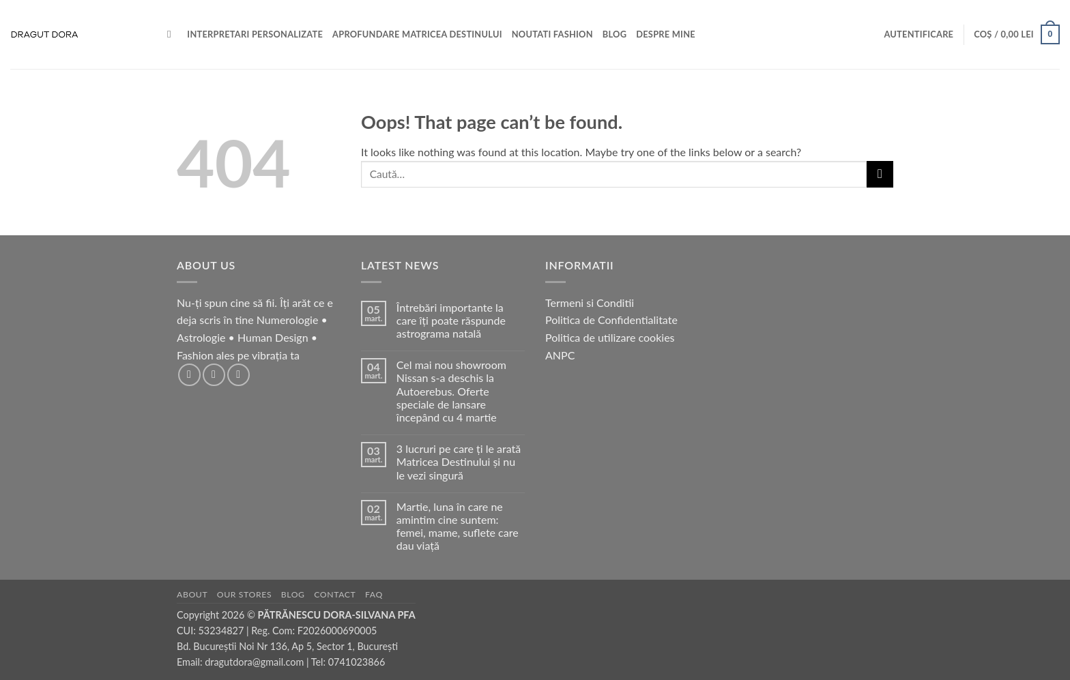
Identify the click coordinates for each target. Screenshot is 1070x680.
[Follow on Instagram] (214, 375)
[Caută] (172, 34)
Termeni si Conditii (589, 302)
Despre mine (665, 34)
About (192, 594)
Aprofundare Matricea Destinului (417, 34)
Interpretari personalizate (255, 34)
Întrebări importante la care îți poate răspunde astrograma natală (451, 320)
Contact (335, 594)
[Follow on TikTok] (238, 375)
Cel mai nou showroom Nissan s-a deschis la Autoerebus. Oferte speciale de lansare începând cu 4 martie (451, 391)
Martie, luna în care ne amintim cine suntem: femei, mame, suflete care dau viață (457, 526)
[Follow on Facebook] (189, 375)
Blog (293, 594)
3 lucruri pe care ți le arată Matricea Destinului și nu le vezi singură (458, 461)
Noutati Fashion (552, 34)
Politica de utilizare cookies (610, 337)
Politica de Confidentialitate (611, 319)
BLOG (614, 34)
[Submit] (880, 174)
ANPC (560, 355)
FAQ (374, 594)
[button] (918, 34)
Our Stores (244, 594)
